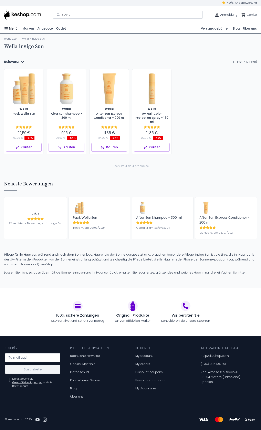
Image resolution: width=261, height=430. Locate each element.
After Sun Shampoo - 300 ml (159, 217)
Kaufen (23, 147)
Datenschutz (79, 372)
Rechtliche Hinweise (85, 356)
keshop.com (11, 38)
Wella (25, 38)
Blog (73, 388)
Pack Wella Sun (85, 217)
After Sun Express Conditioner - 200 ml (224, 220)
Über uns (76, 396)
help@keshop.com (215, 356)
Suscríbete (33, 369)
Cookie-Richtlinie (82, 364)
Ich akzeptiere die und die (32, 382)
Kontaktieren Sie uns (85, 380)
